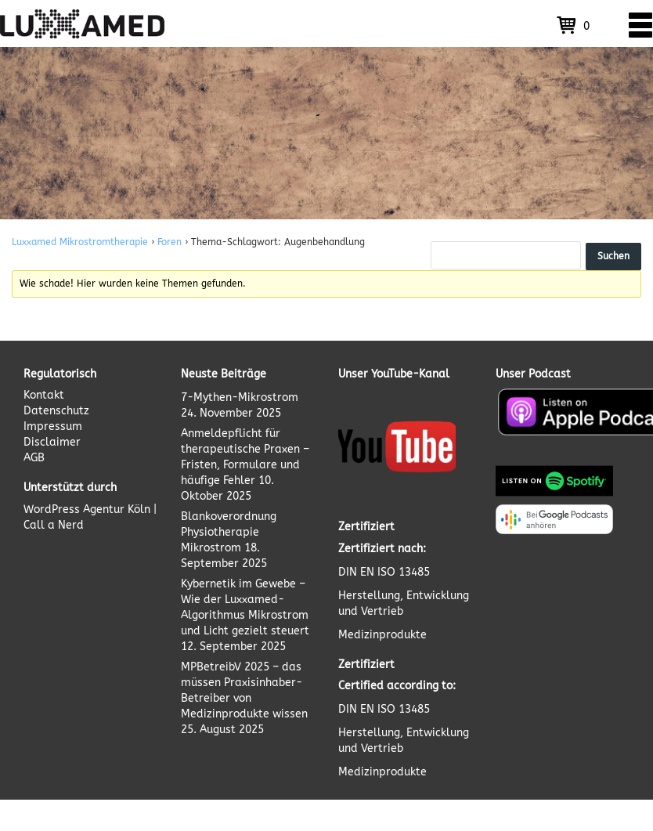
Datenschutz (56, 410)
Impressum (52, 426)
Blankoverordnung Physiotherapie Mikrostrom (228, 532)
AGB (34, 457)
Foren (169, 242)
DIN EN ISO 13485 (384, 572)
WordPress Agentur (73, 509)
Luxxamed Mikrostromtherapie (80, 242)
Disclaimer (52, 442)
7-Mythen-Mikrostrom (239, 397)
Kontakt (43, 395)
